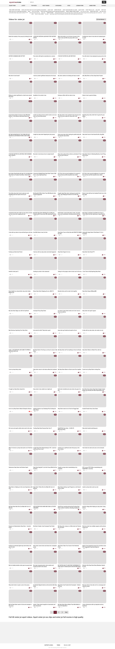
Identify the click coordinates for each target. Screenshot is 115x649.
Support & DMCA (48, 645)
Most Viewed (46, 5)
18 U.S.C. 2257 (67, 645)
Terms (58, 645)
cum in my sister (35, 11)
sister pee (43, 12)
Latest (23, 5)
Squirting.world (56, 647)
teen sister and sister (14, 10)
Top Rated (34, 5)
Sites (68, 5)
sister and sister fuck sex (34, 12)
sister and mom (94, 11)
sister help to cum (90, 10)
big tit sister (81, 10)
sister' (29, 11)
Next (66, 612)
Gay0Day (104, 5)
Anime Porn (92, 5)
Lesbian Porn (79, 5)
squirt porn (12, 5)
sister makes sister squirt (72, 11)
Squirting (15, 2)
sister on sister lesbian (39, 14)
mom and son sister (84, 11)
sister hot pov (57, 10)
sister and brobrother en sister (70, 10)
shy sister (98, 9)
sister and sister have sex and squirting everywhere (33, 10)
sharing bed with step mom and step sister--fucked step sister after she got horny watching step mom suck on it (78, 12)
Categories (58, 5)
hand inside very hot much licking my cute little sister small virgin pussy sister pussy (66, 14)
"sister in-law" (50, 12)
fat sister (46, 14)
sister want (50, 10)
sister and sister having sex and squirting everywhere (53, 11)
